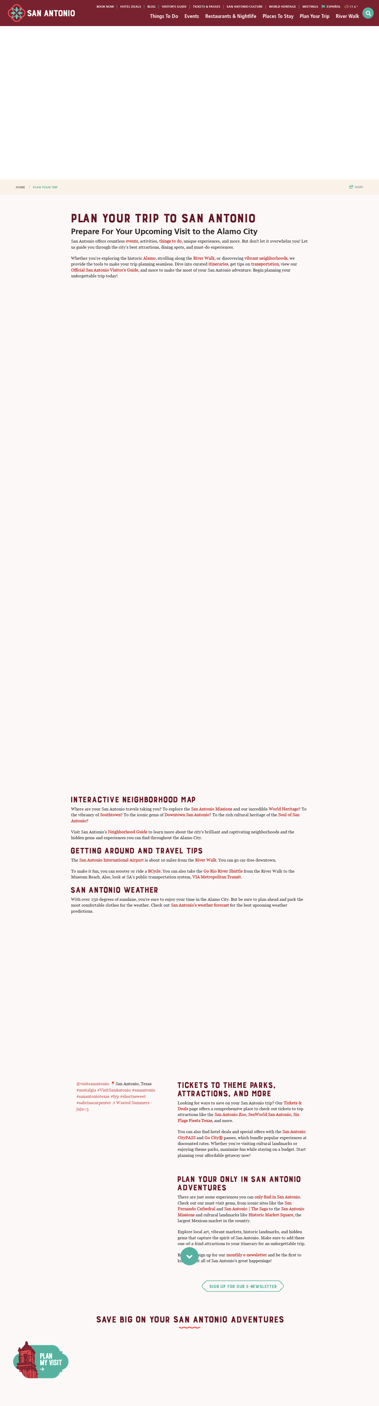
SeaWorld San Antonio (269, 1114)
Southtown (110, 814)
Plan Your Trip (315, 16)
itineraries (218, 264)
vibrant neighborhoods (266, 258)
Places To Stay (278, 16)
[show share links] (356, 187)
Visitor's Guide (174, 6)
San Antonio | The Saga (246, 1208)
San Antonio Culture (245, 6)
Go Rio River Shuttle (222, 871)
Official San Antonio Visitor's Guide (104, 270)
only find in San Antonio (277, 1196)
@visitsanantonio (92, 1083)
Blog (151, 6)
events (132, 241)
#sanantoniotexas (92, 1096)
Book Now (105, 6)
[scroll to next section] (190, 1255)
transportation (265, 264)
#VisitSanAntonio (114, 1090)
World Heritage (282, 6)
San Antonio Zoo (230, 1114)
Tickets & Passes (206, 6)
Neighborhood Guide (127, 831)
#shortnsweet (133, 1096)
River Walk (347, 16)
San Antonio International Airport (111, 860)
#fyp (115, 1096)
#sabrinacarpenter (93, 1102)
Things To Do (164, 16)
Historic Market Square (270, 1214)
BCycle (154, 871)
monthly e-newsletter (246, 1254)
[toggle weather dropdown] (351, 6)
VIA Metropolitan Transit (216, 876)
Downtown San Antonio (186, 814)
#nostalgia (86, 1090)
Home (21, 187)
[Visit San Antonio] (41, 13)
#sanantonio (143, 1090)
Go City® (214, 1137)
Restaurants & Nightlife (230, 16)
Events (191, 16)
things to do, (171, 241)
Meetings (310, 6)
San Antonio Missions (211, 809)
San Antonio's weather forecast (200, 905)
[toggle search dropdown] (368, 13)
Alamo (149, 258)
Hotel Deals (130, 6)
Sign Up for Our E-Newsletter (242, 1286)
